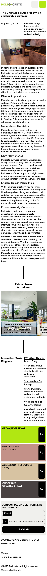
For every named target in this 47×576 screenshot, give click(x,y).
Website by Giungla (11, 570)
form (25, 258)
